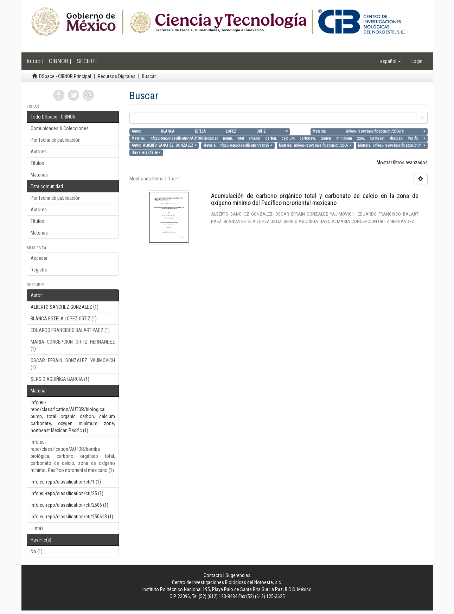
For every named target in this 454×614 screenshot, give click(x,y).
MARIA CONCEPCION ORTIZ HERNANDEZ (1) (73, 345)
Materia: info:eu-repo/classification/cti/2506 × (315, 145)
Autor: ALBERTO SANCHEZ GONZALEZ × (164, 145)
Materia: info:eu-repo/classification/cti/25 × (237, 145)
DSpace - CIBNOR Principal (65, 76)
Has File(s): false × (146, 152)
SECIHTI (87, 61)
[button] (390, 61)
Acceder (39, 258)
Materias (39, 175)
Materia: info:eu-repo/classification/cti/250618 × (369, 131)
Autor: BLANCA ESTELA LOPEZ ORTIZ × (209, 131)
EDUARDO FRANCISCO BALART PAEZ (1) (70, 330)
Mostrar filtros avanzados (402, 162)
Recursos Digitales (116, 76)
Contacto (213, 575)
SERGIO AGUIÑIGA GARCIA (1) (60, 379)
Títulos (37, 163)
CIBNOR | (60, 61)
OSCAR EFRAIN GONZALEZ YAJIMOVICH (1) (73, 364)
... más (37, 528)
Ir (422, 118)
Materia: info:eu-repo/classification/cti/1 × (391, 145)
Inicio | (35, 61)
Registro (39, 270)
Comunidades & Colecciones (60, 128)
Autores (39, 151)
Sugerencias (237, 575)
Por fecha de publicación (56, 140)
